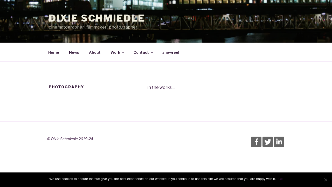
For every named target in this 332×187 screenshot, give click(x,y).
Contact (144, 52)
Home (53, 52)
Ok (280, 179)
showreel (170, 52)
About (95, 52)
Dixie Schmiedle (97, 18)
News (74, 52)
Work (117, 52)
